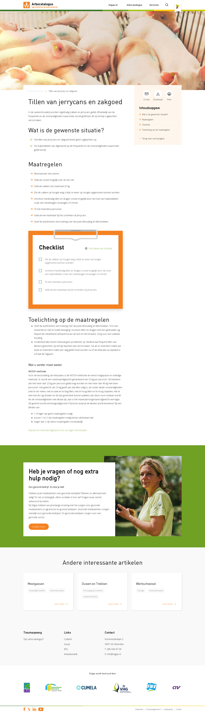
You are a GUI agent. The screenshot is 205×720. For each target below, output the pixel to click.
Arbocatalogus (134, 4)
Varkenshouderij (35, 91)
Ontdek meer (39, 527)
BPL (66, 650)
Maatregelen (147, 119)
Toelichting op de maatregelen (156, 129)
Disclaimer (139, 710)
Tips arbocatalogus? (33, 640)
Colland (68, 640)
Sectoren (154, 4)
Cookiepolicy (168, 710)
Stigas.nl (112, 4)
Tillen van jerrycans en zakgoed (63, 91)
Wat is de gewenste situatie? (155, 114)
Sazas (67, 645)
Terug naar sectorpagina (153, 138)
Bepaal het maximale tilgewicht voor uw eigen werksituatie (57, 430)
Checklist (146, 124)
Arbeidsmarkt (70, 655)
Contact (179, 710)
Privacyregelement (153, 710)
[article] (48, 595)
